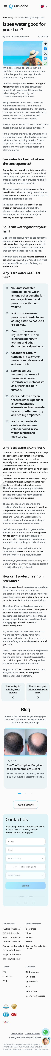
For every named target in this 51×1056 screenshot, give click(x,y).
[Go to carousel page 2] (25, 793)
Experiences (31, 929)
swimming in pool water (26, 241)
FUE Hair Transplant (11, 929)
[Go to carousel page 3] (31, 793)
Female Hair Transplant (13, 946)
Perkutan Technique (12, 950)
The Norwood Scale (11, 959)
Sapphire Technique (12, 954)
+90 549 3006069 (41, 1049)
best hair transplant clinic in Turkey (20, 660)
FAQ (4, 972)
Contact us (7, 976)
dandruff (31, 339)
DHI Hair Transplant (12, 933)
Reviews (29, 941)
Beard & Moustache (11, 937)
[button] (44, 6)
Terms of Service (32, 1033)
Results (29, 937)
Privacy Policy (17, 1033)
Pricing (29, 933)
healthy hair (40, 560)
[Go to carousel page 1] (19, 793)
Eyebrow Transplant (11, 941)
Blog (5, 980)
